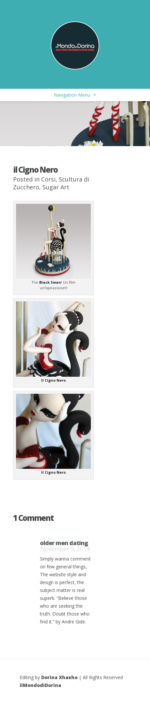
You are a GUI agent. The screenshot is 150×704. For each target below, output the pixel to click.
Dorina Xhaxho (59, 677)
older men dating (64, 543)
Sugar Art (55, 187)
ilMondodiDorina (40, 685)
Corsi (48, 179)
